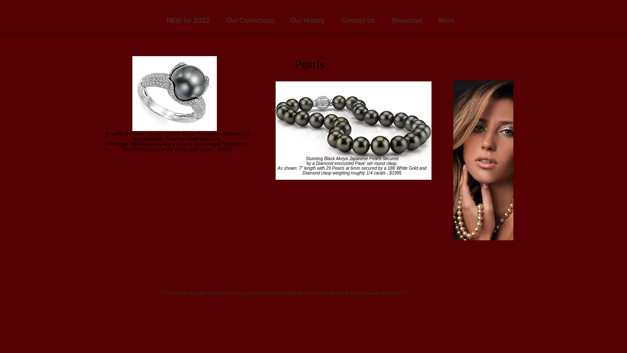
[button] (250, 20)
